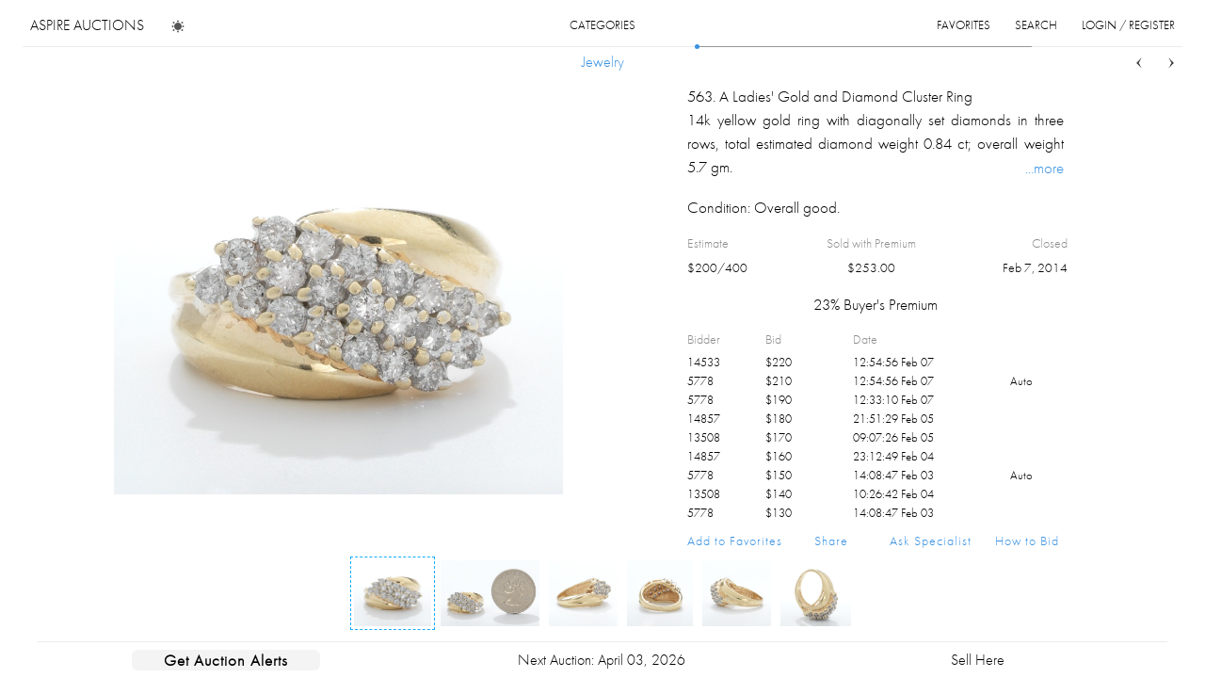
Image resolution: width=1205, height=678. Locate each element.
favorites (963, 25)
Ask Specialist (931, 540)
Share (831, 540)
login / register (1128, 25)
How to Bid (1027, 540)
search (1036, 25)
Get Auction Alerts (226, 660)
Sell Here (977, 660)
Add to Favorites (734, 540)
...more (1044, 167)
